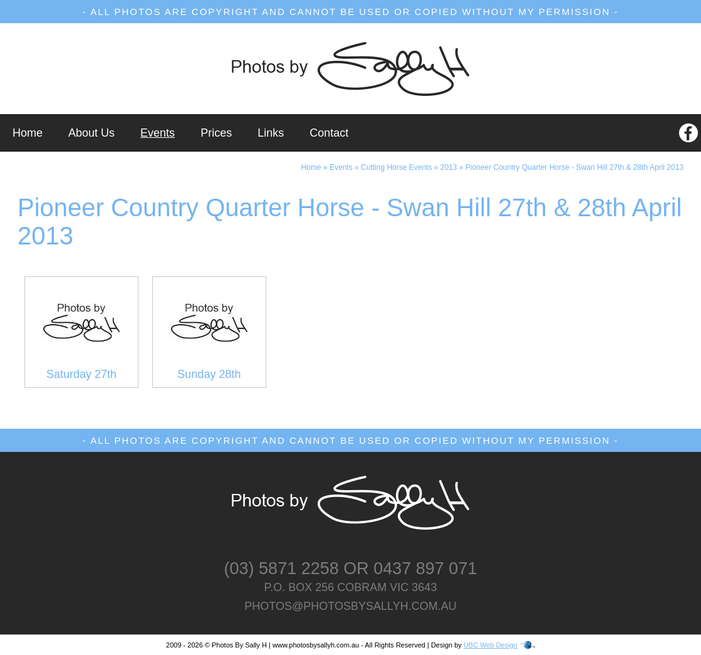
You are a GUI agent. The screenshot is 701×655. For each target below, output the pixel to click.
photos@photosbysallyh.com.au (350, 606)
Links (270, 133)
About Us (91, 133)
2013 (448, 167)
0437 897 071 (425, 568)
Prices (216, 133)
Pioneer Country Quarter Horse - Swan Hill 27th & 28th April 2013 (574, 167)
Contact (328, 133)
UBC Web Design (490, 645)
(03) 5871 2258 (281, 568)
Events (157, 133)
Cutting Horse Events (396, 167)
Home (28, 133)
